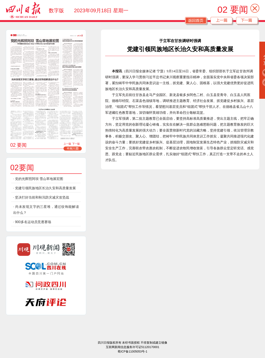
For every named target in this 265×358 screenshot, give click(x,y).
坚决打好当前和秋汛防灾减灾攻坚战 (42, 197)
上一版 (67, 143)
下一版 (76, 143)
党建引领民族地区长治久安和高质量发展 (45, 188)
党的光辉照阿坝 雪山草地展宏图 (39, 179)
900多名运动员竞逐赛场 (33, 222)
